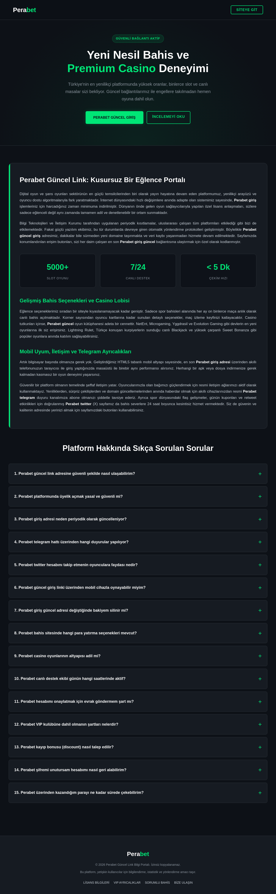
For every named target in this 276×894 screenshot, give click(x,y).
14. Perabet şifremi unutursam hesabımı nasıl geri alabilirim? (70, 770)
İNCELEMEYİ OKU (168, 116)
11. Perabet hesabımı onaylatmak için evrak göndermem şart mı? (74, 701)
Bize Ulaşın (183, 882)
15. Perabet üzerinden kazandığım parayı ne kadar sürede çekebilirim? (79, 792)
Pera (24, 9)
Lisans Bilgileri (96, 882)
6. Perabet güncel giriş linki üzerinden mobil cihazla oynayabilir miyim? (80, 587)
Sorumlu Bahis (157, 882)
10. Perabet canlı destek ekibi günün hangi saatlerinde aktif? (69, 678)
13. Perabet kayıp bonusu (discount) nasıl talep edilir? (64, 747)
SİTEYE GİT (246, 10)
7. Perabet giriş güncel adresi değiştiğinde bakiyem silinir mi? (71, 610)
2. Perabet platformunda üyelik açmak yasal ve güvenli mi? (68, 496)
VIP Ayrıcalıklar (127, 882)
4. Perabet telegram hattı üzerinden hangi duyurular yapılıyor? (71, 542)
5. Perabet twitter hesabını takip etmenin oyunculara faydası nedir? (76, 565)
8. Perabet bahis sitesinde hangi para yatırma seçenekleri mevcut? (75, 633)
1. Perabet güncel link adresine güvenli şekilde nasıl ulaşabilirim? (74, 473)
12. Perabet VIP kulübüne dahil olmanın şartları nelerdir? (66, 724)
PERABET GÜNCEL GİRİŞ (114, 117)
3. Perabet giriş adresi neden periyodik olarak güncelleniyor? (70, 519)
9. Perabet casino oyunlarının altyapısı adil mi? (57, 656)
